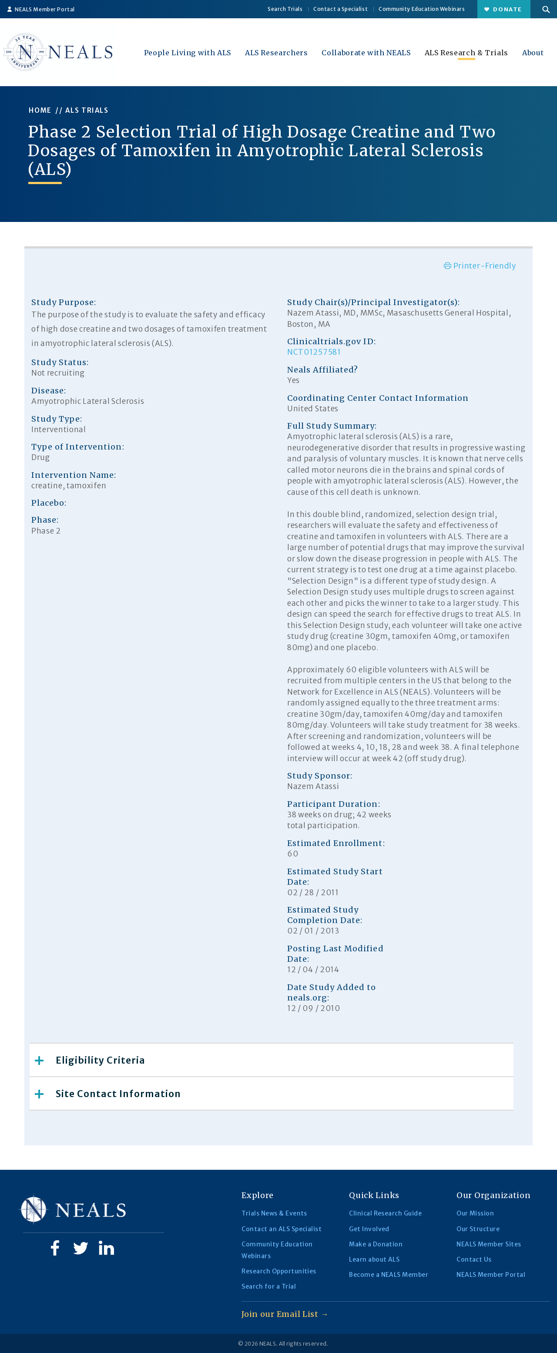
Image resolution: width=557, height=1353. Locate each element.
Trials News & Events (274, 1213)
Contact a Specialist (340, 9)
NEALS (267, 1343)
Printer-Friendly (480, 266)
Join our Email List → (285, 1314)
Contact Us (474, 1259)
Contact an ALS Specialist (282, 1229)
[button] (546, 9)
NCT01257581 (314, 352)
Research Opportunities (279, 1271)
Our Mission (475, 1213)
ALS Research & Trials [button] (466, 52)
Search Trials (285, 9)
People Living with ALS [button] (187, 52)
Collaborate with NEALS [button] (366, 52)
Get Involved (369, 1229)
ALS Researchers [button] (276, 52)
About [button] (533, 52)
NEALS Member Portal (41, 9)
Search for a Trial (269, 1286)
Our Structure (478, 1229)
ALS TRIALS (87, 110)
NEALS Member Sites (488, 1244)
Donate (503, 9)
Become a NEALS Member (388, 1275)
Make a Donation (376, 1244)
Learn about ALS (374, 1259)
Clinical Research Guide (385, 1213)
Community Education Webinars (422, 9)
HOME (40, 110)
